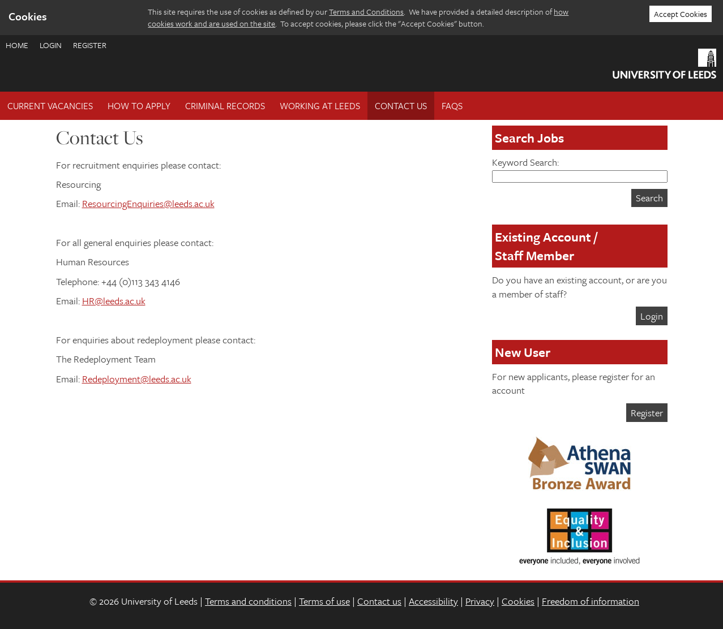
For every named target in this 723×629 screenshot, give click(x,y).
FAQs (452, 106)
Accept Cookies (680, 14)
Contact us (379, 601)
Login (51, 45)
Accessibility (433, 601)
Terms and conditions (248, 601)
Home (17, 45)
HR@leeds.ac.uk (114, 301)
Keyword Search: (580, 169)
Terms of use (324, 601)
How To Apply (139, 106)
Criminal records (225, 106)
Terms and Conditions (366, 12)
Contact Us (401, 106)
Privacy (479, 601)
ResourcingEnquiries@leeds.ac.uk (148, 203)
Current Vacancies (50, 106)
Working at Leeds (320, 106)
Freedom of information (590, 601)
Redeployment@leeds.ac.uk (136, 379)
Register (89, 45)
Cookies (518, 601)
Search (649, 198)
